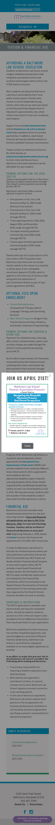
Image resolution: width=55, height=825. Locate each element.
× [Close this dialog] (50, 376)
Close (27, 446)
